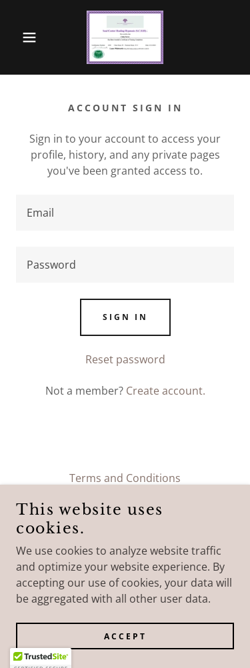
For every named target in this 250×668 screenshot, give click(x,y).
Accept (125, 636)
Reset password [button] (125, 359)
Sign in (125, 317)
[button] (19, 37)
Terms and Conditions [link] (125, 478)
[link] (125, 37)
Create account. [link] (165, 390)
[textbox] (125, 213)
